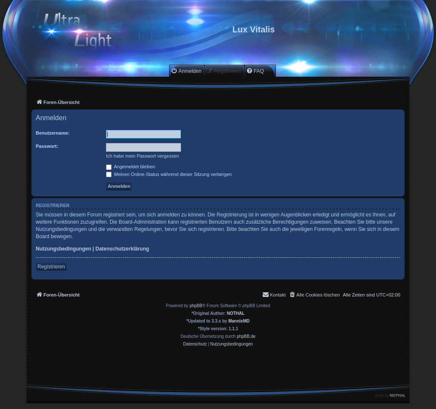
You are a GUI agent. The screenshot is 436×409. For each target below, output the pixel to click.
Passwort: (47, 146)
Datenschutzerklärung (122, 249)
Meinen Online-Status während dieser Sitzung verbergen (169, 174)
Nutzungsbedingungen (63, 249)
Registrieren (51, 267)
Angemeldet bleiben (130, 166)
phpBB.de (246, 336)
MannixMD (239, 321)
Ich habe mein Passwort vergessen (142, 155)
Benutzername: (52, 132)
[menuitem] (186, 71)
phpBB (195, 305)
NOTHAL (236, 313)
